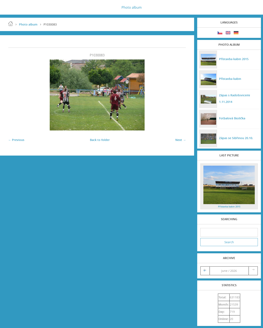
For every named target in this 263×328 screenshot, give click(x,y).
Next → (180, 140)
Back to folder (100, 140)
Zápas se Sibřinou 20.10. (236, 138)
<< (205, 271)
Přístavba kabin (230, 79)
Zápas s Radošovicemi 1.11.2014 (234, 98)
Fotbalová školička (232, 118)
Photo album (131, 7)
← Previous (16, 140)
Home (10, 23)
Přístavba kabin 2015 (234, 59)
